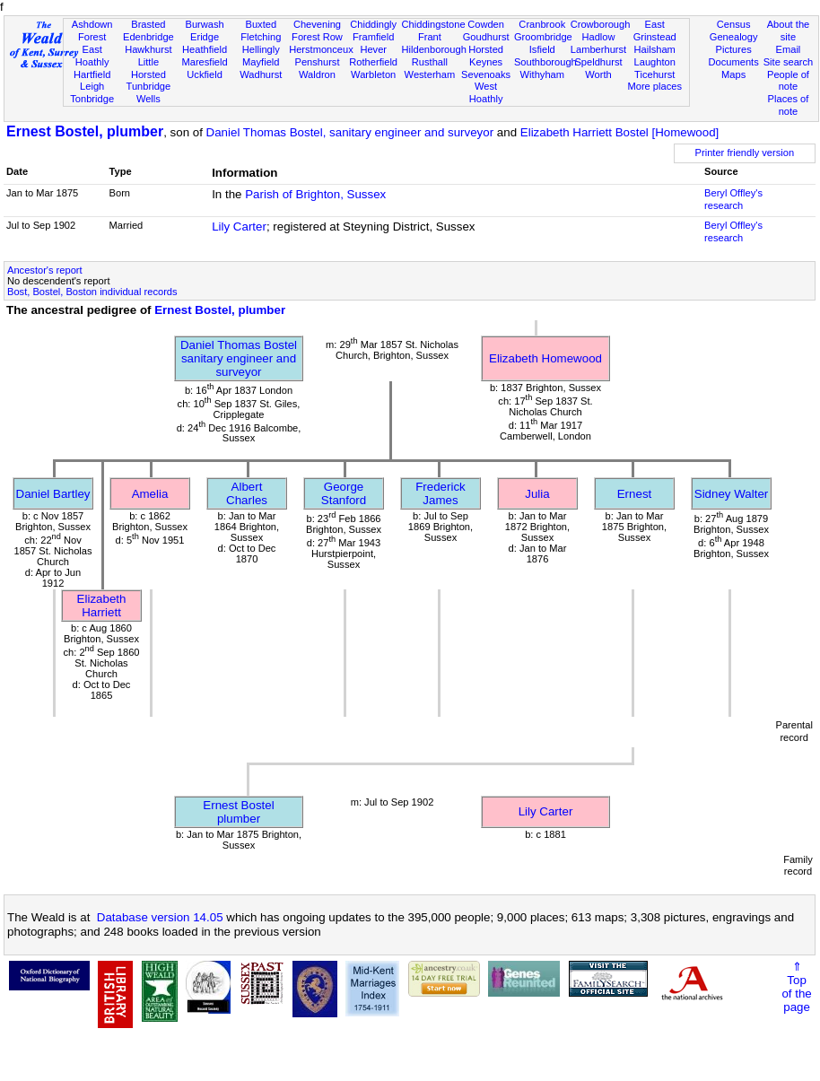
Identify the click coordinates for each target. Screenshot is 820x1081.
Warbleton (373, 74)
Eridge (204, 36)
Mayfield (260, 62)
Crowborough (601, 24)
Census (734, 24)
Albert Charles (246, 493)
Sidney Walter (731, 494)
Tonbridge (92, 98)
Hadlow (598, 36)
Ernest (634, 494)
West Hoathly (486, 92)
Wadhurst (261, 74)
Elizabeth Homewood (545, 358)
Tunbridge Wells (148, 92)
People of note (788, 80)
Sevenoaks (485, 74)
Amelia (150, 494)
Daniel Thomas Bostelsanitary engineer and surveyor (238, 358)
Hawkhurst (148, 49)
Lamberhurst (598, 49)
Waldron (317, 74)
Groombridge (543, 36)
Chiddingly (373, 24)
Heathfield (204, 49)
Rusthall (430, 62)
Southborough (545, 62)
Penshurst (316, 62)
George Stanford (343, 493)
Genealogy (734, 36)
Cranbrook (542, 24)
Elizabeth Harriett (101, 605)
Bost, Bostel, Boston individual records (92, 291)
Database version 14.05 (160, 917)
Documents (734, 62)
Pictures (734, 49)
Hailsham (655, 49)
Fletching (260, 36)
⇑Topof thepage (796, 987)
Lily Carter (239, 226)
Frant (429, 36)
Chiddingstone (434, 24)
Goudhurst (486, 36)
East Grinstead (654, 30)
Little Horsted (148, 68)
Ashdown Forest (92, 30)
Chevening (317, 24)
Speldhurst (598, 62)
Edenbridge (148, 36)
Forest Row (317, 36)
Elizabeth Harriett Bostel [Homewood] (620, 132)
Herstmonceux (321, 49)
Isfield (542, 49)
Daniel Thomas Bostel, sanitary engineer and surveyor (350, 132)
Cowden (485, 24)
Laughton (655, 62)
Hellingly (261, 49)
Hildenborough (434, 49)
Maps (733, 74)
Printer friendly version (745, 152)
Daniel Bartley (53, 494)
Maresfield (204, 62)
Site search (788, 62)
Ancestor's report (45, 270)
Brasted (148, 24)
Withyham (542, 74)
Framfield (373, 36)
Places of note (788, 105)
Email (788, 49)
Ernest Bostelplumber (238, 811)
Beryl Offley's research (733, 199)
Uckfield (204, 74)
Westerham (430, 74)
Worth (598, 74)
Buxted (260, 24)
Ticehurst (654, 74)
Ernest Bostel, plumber (84, 131)
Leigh (92, 86)
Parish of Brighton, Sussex (315, 194)
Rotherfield (373, 62)
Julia (537, 494)
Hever (373, 49)
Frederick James (440, 493)
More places (654, 86)
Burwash (204, 24)
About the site (788, 30)
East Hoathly (92, 55)
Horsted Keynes (485, 55)
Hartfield (92, 74)
